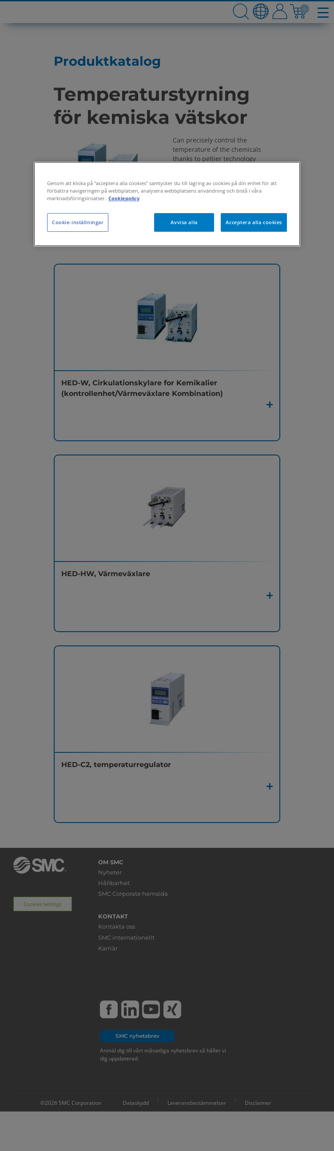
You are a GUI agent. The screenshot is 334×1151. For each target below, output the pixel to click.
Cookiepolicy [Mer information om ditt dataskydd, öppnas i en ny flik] (123, 198)
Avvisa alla (184, 222)
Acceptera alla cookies (254, 222)
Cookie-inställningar (77, 222)
